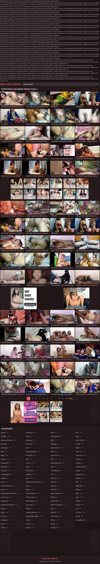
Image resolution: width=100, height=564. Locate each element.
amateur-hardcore (9, 440)
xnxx (79, 497)
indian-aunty (32, 497)
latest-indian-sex (33, 512)
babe (4, 451)
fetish (29, 436)
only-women (57, 470)
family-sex (31, 432)
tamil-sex (81, 455)
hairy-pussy (31, 470)
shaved (80, 444)
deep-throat (7, 497)
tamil (79, 451)
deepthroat (6, 501)
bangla (5, 459)
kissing (30, 508)
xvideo (80, 501)
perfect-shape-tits (58, 505)
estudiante (6, 520)
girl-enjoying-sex (33, 451)
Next (71, 398)
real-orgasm (57, 516)
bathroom (6, 467)
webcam (80, 478)
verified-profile (82, 467)
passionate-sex (57, 493)
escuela (5, 516)
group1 (30, 463)
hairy (29, 467)
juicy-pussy (31, 505)
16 (59, 398)
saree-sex (55, 527)
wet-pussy (81, 486)
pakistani (55, 489)
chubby (5, 478)
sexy (79, 436)
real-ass (55, 512)
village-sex (81, 474)
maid (54, 432)
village (80, 470)
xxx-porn (80, 512)
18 (66, 398)
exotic (4, 524)
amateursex (6, 447)
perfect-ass (56, 501)
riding (54, 524)
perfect (55, 497)
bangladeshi (6, 463)
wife (79, 493)
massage (55, 444)
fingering (31, 440)
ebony (4, 508)
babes (4, 455)
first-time (31, 444)
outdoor (55, 486)
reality (54, 520)
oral (54, 474)
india (30, 486)
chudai (5, 482)
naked (54, 451)
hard (29, 478)
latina (30, 520)
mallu (54, 440)
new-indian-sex (58, 463)
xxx (79, 508)
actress (5, 432)
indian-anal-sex (33, 493)
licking (30, 527)
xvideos (80, 505)
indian (30, 489)
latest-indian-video (34, 516)
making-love (56, 436)
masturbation (57, 447)
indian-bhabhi (32, 501)
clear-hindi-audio (8, 486)
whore (79, 489)
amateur (6, 436)
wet (79, 482)
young (80, 516)
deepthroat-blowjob (9, 505)
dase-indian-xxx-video (10, 493)
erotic (4, 512)
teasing (80, 463)
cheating (5, 470)
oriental (55, 482)
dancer (5, 489)
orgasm (55, 478)
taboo (79, 447)
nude (54, 467)
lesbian (30, 524)
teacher (80, 459)
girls (29, 459)
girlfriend (31, 455)
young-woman (82, 520)
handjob (30, 474)
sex (79, 432)
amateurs (5, 444)
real (54, 508)
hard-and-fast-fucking (35, 482)
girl (29, 447)
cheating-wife (7, 474)
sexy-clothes (81, 440)
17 (62, 398)
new (54, 459)
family (5, 527)
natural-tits (56, 455)
